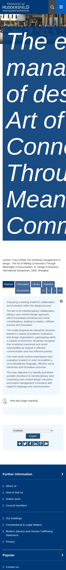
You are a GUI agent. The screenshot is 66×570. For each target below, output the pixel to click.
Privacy (10, 541)
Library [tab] (36, 284)
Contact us (12, 566)
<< (43, 290)
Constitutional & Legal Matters (24, 524)
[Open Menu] (61, 7)
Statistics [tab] (48, 284)
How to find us (14, 492)
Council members (16, 505)
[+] (61, 301)
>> (59, 290)
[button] (52, 7)
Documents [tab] (23, 290)
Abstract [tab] (8, 284)
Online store (13, 498)
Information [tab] (23, 284)
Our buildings (14, 518)
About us (11, 485)
